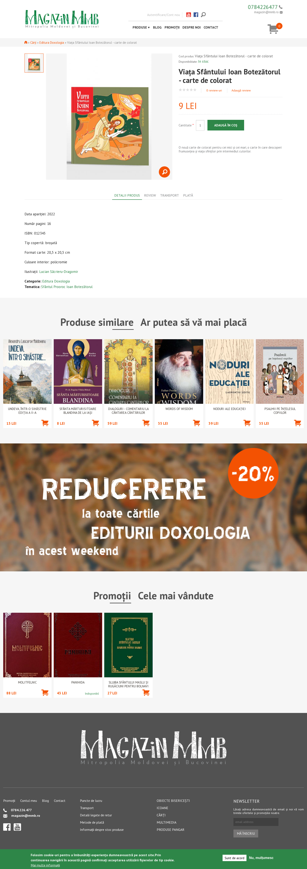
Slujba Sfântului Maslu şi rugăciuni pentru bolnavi (128, 684)
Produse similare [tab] (97, 322)
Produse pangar (170, 829)
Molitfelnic (27, 682)
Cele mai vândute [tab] (176, 595)
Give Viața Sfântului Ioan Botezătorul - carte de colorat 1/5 (180, 89)
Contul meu (28, 800)
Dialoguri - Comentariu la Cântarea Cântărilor (128, 411)
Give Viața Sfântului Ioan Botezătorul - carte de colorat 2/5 (184, 89)
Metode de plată (92, 822)
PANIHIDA (78, 682)
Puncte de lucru (91, 800)
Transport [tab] (169, 195)
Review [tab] (150, 195)
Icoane (162, 808)
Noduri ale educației (229, 409)
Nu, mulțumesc (261, 858)
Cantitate (186, 125)
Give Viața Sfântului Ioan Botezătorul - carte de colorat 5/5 (195, 89)
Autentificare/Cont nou (163, 15)
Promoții (172, 27)
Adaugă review (241, 90)
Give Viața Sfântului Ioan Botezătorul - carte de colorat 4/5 (191, 89)
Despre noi (191, 27)
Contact (211, 27)
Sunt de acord (234, 858)
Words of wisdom (179, 409)
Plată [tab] (188, 195)
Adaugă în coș (225, 125)
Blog (157, 27)
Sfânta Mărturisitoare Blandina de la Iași (77, 411)
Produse (140, 27)
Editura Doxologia (51, 43)
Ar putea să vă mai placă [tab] (193, 322)
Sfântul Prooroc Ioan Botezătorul (67, 286)
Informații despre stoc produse (102, 829)
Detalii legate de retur (96, 815)
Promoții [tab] (112, 595)
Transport (87, 808)
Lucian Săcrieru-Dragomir (58, 271)
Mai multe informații (45, 865)
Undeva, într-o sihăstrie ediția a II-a (27, 411)
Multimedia (166, 822)
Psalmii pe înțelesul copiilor (280, 411)
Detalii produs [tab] (127, 195)
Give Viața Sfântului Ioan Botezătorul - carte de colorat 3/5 (188, 89)
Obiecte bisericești (173, 800)
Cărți (33, 43)
